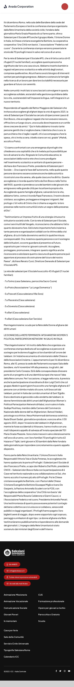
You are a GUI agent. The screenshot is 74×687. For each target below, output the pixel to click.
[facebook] (56, 671)
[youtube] (69, 671)
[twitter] (60, 671)
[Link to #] (64, 6)
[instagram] (64, 671)
